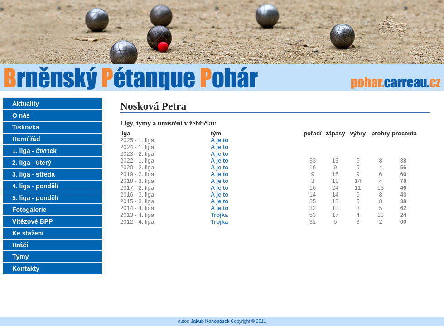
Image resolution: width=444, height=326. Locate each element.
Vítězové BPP (32, 221)
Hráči (20, 245)
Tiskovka (25, 127)
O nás (21, 115)
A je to (219, 140)
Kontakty (25, 268)
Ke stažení (27, 233)
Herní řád (26, 139)
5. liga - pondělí (35, 197)
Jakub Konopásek (210, 321)
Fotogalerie (29, 209)
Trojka (219, 214)
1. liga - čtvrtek (34, 150)
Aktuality (25, 103)
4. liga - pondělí (35, 186)
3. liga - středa (33, 174)
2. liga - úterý (31, 162)
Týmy (20, 256)
